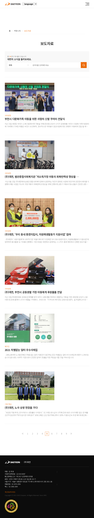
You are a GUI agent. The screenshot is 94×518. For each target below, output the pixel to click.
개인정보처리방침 (10, 492)
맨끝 (71, 434)
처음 (23, 434)
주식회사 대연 (12, 3)
